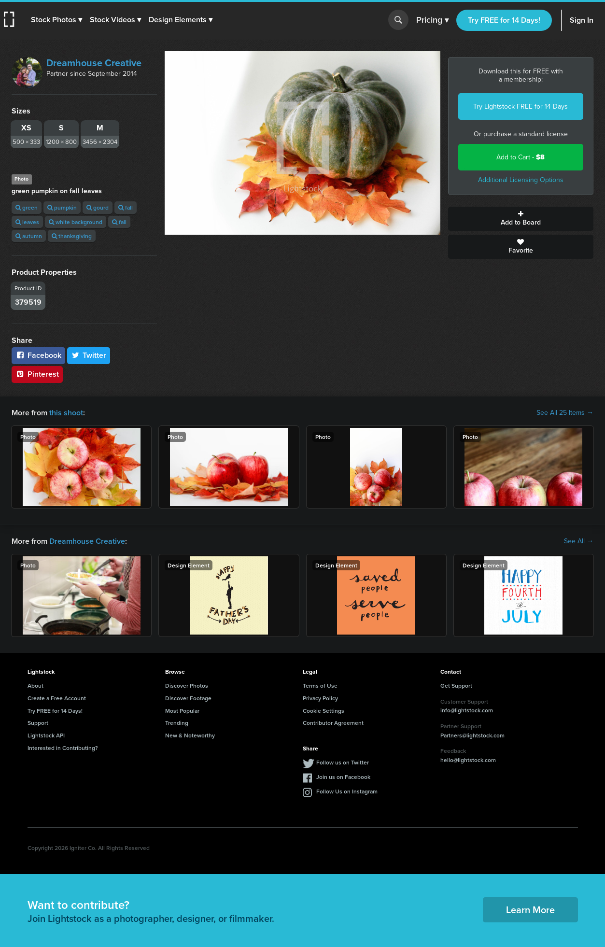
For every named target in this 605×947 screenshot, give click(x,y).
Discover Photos (186, 685)
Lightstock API (46, 735)
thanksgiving (72, 236)
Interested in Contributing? (63, 748)
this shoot (66, 412)
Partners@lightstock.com (472, 735)
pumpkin (62, 207)
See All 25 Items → (564, 413)
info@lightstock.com (466, 710)
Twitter (89, 355)
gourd (97, 207)
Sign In (581, 20)
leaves (27, 222)
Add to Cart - (520, 157)
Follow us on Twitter (342, 762)
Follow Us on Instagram (347, 791)
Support (38, 723)
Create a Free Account (57, 698)
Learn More (530, 910)
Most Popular (182, 711)
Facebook (38, 355)
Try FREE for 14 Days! (504, 20)
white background (75, 222)
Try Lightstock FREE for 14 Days (520, 106)
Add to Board (521, 219)
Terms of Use (320, 685)
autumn (28, 236)
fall (125, 207)
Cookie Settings (323, 711)
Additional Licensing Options (520, 180)
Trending (176, 723)
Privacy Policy (320, 698)
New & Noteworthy (190, 735)
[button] (56, 20)
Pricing (432, 20)
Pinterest (37, 374)
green (26, 207)
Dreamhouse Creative (93, 63)
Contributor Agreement (333, 723)
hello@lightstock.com (468, 760)
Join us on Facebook (343, 777)
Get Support (456, 685)
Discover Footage (188, 698)
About (35, 685)
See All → (578, 541)
